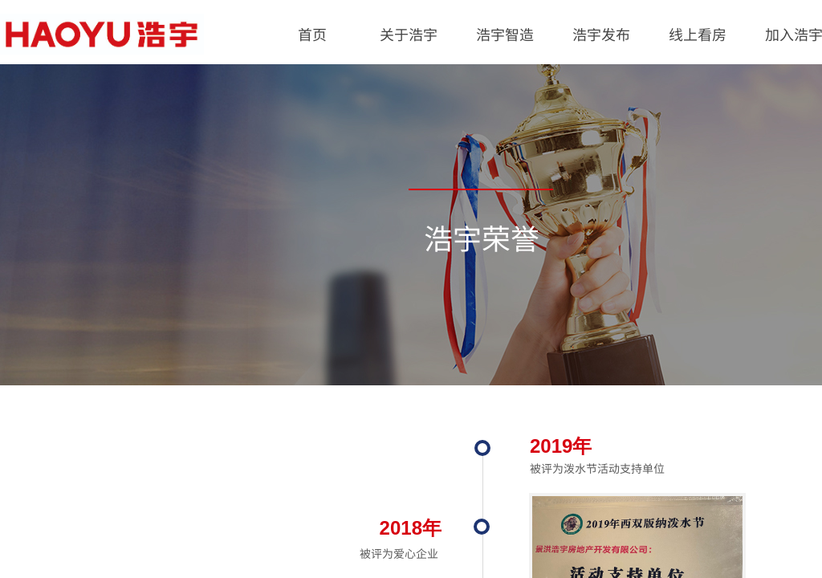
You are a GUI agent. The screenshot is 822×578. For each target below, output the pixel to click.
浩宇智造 (505, 33)
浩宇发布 (601, 33)
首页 (312, 33)
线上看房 (697, 33)
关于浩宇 (408, 33)
